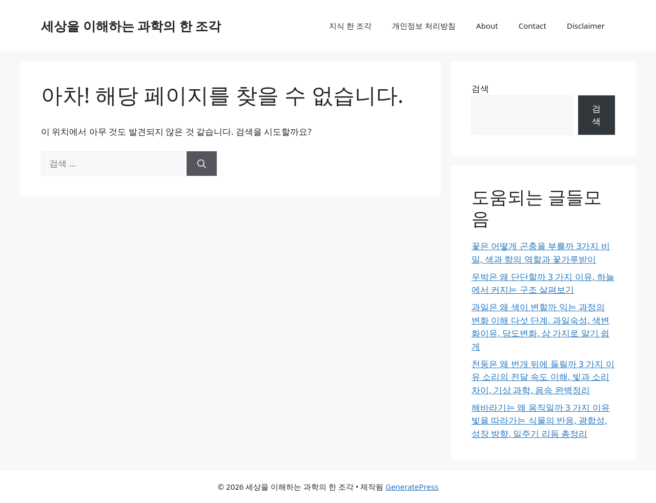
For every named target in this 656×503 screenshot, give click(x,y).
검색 (480, 88)
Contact (532, 26)
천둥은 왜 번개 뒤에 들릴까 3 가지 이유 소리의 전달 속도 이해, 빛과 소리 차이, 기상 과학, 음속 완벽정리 (542, 377)
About (487, 26)
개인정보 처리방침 (424, 26)
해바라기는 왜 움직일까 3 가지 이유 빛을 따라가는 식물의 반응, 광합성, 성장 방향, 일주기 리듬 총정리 (540, 420)
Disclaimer (586, 26)
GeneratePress (411, 486)
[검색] (202, 163)
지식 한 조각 (350, 26)
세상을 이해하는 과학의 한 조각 (131, 25)
